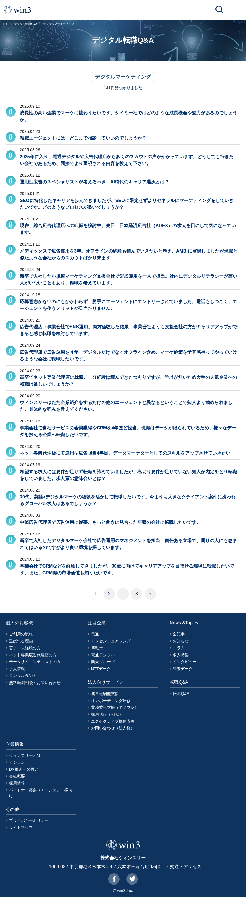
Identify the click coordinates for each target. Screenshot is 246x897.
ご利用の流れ (21, 634)
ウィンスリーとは (25, 755)
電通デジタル (103, 655)
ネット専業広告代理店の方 (33, 655)
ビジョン (17, 762)
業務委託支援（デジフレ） (115, 707)
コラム (179, 648)
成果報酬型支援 (105, 693)
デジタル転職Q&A (25, 23)
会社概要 (17, 776)
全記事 (179, 634)
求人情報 (17, 668)
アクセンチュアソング (111, 641)
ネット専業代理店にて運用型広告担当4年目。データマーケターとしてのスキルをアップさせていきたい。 (127, 453)
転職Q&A (181, 693)
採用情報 (17, 783)
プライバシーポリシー (29, 820)
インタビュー (185, 661)
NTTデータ (101, 668)
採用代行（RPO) (106, 714)
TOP (5, 23)
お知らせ (181, 641)
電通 (95, 634)
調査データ (183, 668)
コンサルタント (23, 675)
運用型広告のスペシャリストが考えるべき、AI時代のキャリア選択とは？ (94, 181)
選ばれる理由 (21, 641)
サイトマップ (21, 827)
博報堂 (97, 648)
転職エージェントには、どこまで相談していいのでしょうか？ (83, 138)
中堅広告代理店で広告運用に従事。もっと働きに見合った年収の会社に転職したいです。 (110, 522)
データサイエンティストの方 (35, 661)
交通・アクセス (186, 866)
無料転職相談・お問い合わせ (35, 682)
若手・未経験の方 (25, 648)
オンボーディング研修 (111, 700)
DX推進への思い (23, 769)
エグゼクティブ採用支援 (113, 721)
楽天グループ (103, 661)
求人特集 (181, 655)
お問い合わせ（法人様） (113, 728)
